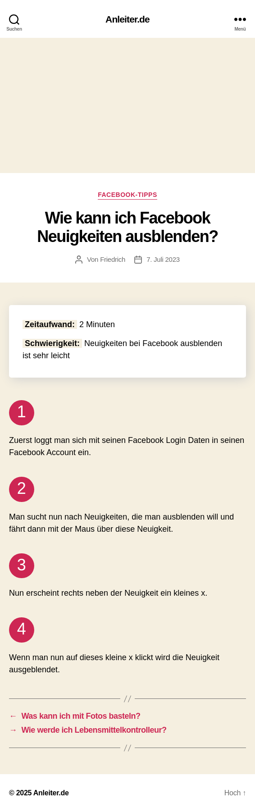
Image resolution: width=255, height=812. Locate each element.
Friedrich (112, 259)
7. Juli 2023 (163, 259)
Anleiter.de (127, 19)
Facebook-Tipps (127, 194)
